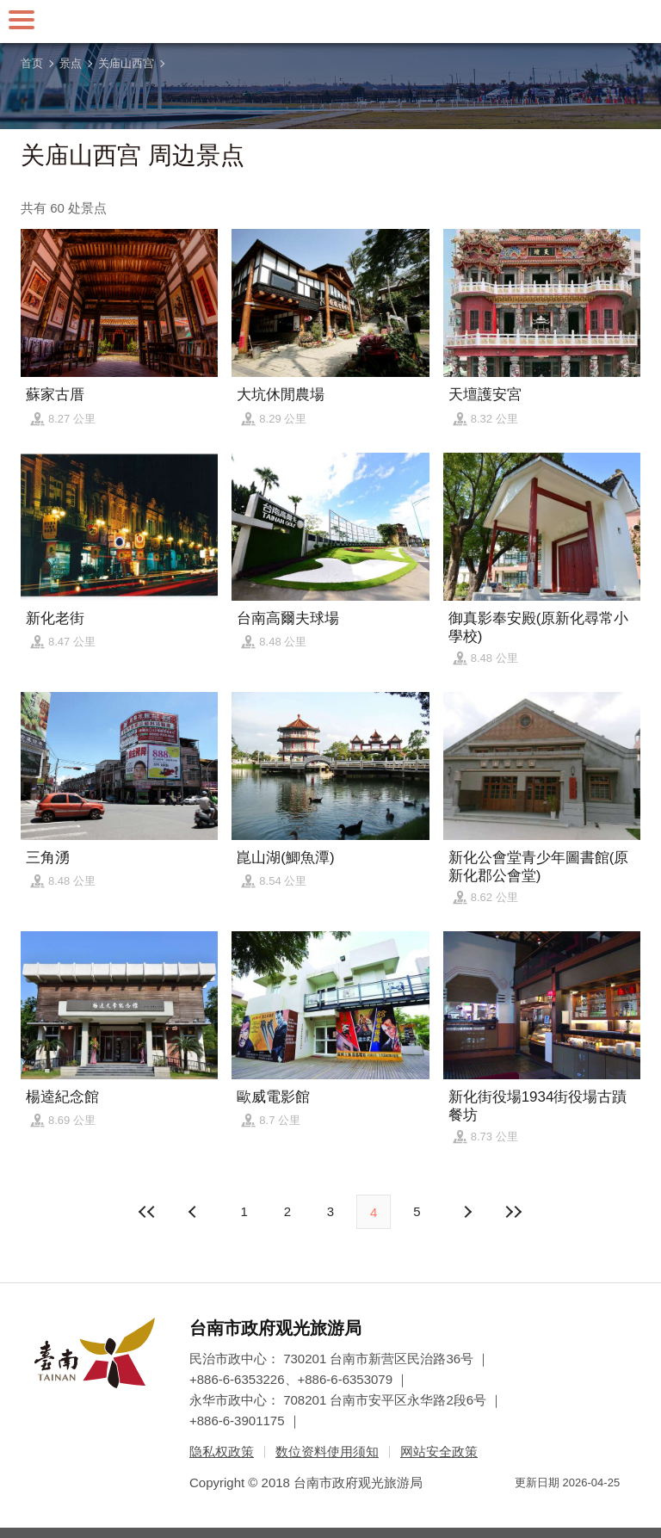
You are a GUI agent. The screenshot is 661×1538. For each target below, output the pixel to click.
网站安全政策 (439, 1451)
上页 (466, 1212)
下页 (194, 1212)
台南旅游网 (330, 21)
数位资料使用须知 (327, 1451)
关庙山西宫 (126, 63)
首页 (32, 63)
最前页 (147, 1212)
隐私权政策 (221, 1451)
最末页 (514, 1212)
